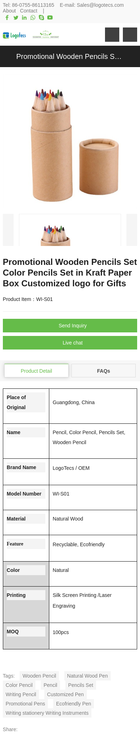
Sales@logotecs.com (100, 5)
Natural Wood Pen (87, 676)
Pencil (50, 685)
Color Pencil (19, 685)
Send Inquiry (73, 325)
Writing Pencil (21, 694)
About (9, 11)
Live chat (72, 343)
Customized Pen (65, 694)
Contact (28, 11)
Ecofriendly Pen (73, 704)
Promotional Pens (25, 704)
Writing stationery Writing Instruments (47, 713)
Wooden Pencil (39, 676)
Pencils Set (80, 685)
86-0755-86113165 (33, 5)
